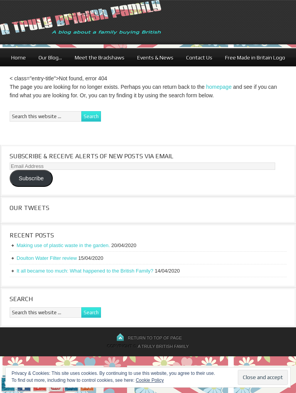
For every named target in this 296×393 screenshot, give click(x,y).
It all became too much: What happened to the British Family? (85, 271)
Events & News (155, 57)
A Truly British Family (163, 346)
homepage (219, 87)
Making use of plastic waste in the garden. (63, 245)
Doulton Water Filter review (47, 258)
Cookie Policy (150, 380)
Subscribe (31, 178)
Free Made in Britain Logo (255, 57)
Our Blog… (50, 57)
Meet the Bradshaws (99, 57)
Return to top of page (155, 337)
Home (18, 57)
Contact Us (199, 57)
